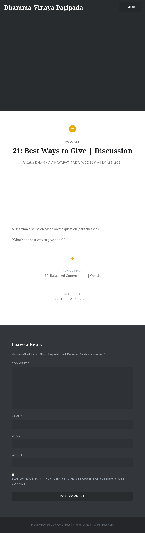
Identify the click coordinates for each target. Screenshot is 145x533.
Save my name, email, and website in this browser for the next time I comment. (68, 481)
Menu (132, 7)
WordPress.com (103, 524)
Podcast (72, 141)
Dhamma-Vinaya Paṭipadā (43, 7)
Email (17, 435)
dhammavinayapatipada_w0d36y (65, 162)
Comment (20, 363)
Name (17, 416)
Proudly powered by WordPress (51, 524)
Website (18, 454)
